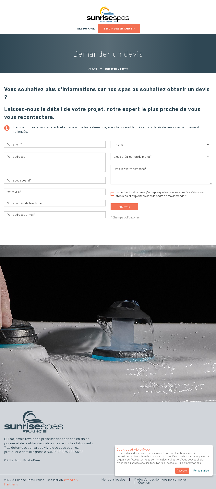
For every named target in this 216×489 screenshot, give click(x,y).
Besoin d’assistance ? (119, 28)
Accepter (182, 470)
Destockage (86, 28)
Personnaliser (201, 470)
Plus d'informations (189, 462)
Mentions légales (113, 479)
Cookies (144, 482)
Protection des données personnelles (160, 479)
